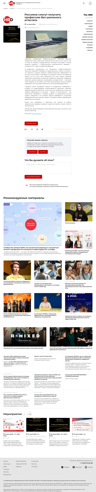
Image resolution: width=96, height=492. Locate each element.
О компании (35, 461)
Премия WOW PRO (87, 39)
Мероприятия (88, 34)
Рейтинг (90, 50)
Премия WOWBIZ (87, 42)
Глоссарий (34, 466)
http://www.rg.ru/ (36, 113)
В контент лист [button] (31, 123)
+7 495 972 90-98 (86, 463)
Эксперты (89, 31)
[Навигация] (4, 3)
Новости (90, 21)
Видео (91, 26)
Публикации (88, 23)
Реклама (90, 45)
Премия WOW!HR (87, 37)
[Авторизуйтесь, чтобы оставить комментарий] (48, 168)
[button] (90, 3)
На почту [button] (43, 152)
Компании (89, 29)
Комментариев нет (32, 27)
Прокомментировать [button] (33, 176)
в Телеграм (32, 152)
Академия (89, 47)
